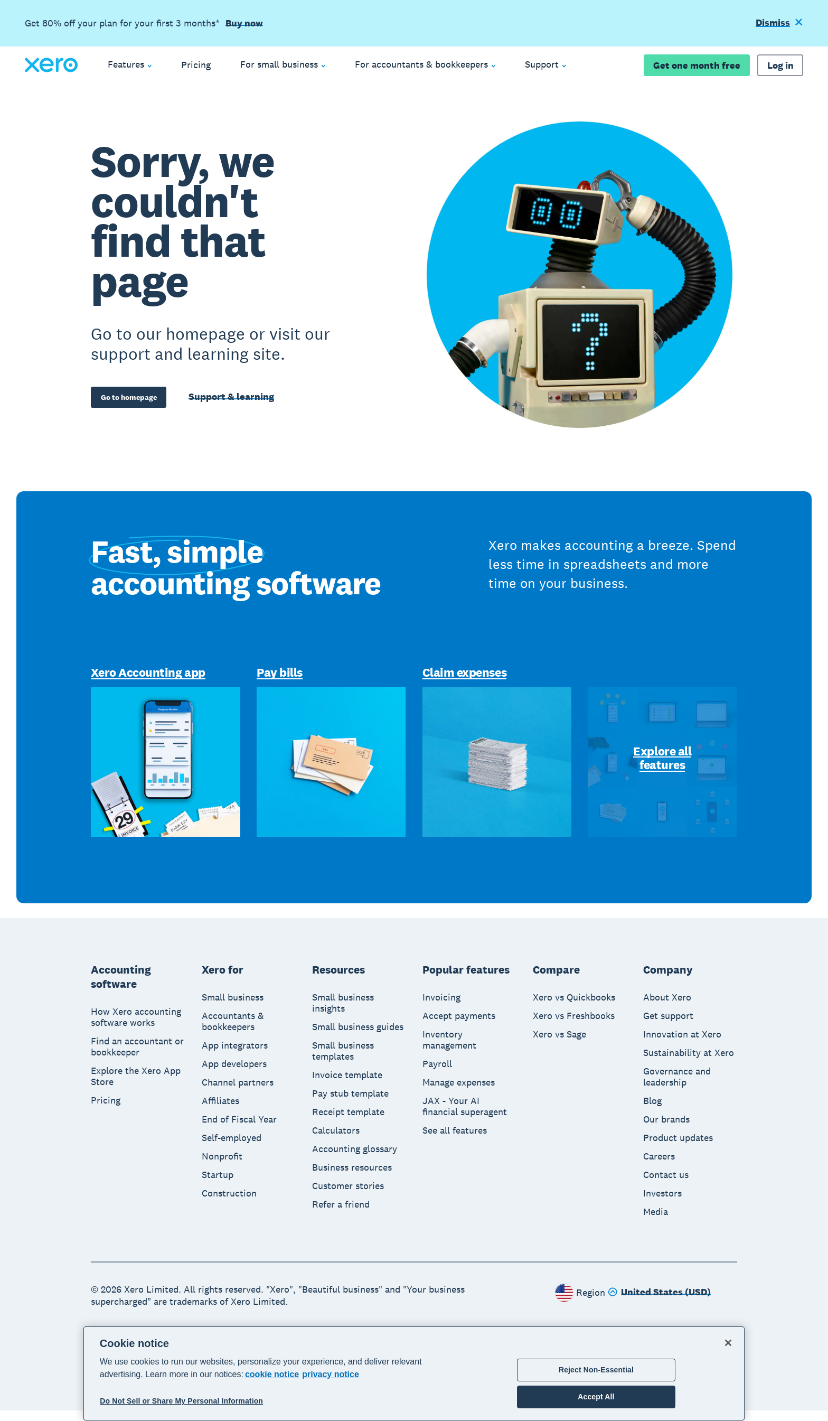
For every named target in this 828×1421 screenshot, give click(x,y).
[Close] (728, 1342)
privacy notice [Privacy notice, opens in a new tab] (330, 1374)
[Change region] (659, 1303)
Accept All (596, 1396)
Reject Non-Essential (596, 1370)
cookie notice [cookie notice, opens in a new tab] (272, 1374)
